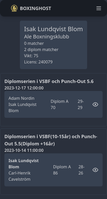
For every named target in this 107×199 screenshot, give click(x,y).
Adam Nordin (21, 98)
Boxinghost (31, 8)
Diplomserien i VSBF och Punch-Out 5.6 (49, 81)
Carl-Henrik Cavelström (19, 176)
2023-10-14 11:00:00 (23, 150)
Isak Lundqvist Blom (22, 107)
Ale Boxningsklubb (46, 36)
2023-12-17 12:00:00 (23, 88)
